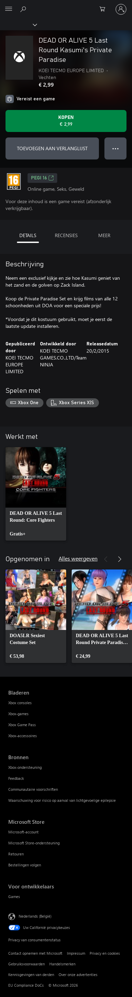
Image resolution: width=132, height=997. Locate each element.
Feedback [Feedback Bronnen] (16, 778)
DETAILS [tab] (27, 235)
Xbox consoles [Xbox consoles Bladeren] (20, 702)
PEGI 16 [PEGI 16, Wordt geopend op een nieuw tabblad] (42, 178)
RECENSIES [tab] (66, 235)
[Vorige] (106, 559)
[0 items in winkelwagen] (104, 9)
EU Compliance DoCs (26, 985)
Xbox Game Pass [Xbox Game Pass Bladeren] (22, 724)
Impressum (76, 953)
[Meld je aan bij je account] (121, 9)
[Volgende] (119, 559)
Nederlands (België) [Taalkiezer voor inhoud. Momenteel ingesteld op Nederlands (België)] (35, 915)
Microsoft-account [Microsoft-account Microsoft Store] (23, 832)
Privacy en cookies (105, 953)
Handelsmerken (62, 964)
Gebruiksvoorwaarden (26, 964)
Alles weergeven (78, 558)
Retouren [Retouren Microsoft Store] (16, 854)
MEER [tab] (104, 235)
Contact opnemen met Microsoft (35, 953)
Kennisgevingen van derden (31, 974)
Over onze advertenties (78, 974)
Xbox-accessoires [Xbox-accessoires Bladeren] (22, 735)
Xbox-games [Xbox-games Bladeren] (18, 713)
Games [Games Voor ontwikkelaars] (14, 896)
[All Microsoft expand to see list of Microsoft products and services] (8, 9)
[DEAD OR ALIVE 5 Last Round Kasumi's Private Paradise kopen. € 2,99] (66, 121)
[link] (36, 494)
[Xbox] (18, 24)
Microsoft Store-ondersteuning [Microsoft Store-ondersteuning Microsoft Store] (34, 843)
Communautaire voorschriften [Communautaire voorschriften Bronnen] (33, 789)
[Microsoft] (66, 5)
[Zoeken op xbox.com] (24, 8)
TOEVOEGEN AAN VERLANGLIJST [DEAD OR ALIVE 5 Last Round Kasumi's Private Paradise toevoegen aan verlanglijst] (52, 148)
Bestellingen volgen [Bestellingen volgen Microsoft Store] (24, 865)
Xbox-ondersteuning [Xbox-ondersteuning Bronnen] (25, 767)
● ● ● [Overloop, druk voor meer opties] (115, 148)
